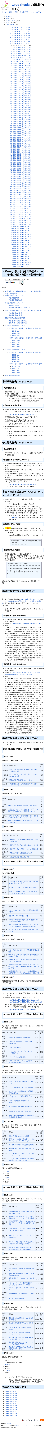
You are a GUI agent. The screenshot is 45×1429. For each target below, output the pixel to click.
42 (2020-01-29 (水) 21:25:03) (20, 110)
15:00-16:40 (16, 345)
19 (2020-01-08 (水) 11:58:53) (20, 63)
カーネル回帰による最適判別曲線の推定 (21, 1145)
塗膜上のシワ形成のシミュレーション (21, 780)
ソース (8, 23)
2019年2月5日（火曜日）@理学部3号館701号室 (25, 352)
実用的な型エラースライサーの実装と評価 (22, 887)
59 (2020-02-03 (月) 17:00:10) (20, 144)
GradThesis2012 (11, 1401)
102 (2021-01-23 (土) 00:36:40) (21, 230)
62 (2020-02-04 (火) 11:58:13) (20, 150)
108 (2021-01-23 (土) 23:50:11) (21, 242)
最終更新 (25, 12)
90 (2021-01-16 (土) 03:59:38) (20, 206)
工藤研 (7, 1172)
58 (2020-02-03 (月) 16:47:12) (20, 142)
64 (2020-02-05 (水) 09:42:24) (20, 154)
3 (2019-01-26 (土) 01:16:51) (20, 31)
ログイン (38, 12)
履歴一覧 (9, 16)
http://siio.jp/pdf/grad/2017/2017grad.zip (22, 1009)
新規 (10, 12)
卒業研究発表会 (14, 298)
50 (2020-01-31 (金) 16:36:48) (20, 126)
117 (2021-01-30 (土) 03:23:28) (21, 260)
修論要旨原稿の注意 (15, 315)
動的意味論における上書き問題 (19, 857)
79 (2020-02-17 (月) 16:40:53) (20, 184)
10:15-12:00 (16, 366)
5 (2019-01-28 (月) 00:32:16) (20, 35)
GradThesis (21, 4)
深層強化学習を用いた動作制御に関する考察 (24, 845)
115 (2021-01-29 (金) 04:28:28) (21, 256)
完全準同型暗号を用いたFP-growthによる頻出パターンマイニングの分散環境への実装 (22, 1223)
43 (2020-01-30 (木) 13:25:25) (20, 112)
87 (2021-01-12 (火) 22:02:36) (20, 200)
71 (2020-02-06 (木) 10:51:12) (20, 168)
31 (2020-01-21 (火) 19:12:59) (20, 88)
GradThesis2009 (11, 1407)
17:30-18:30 (16, 347)
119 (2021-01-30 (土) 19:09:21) (21, 264)
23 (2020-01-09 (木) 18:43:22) (20, 71)
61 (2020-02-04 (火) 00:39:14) (20, 148)
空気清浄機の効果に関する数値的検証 (21, 1087)
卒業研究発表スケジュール (14, 295)
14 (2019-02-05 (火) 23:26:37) (20, 53)
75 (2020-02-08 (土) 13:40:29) (20, 176)
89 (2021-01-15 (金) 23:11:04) (20, 204)
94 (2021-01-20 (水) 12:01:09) (20, 214)
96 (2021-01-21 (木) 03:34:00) (20, 218)
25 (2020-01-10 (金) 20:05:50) (20, 76)
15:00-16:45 (16, 371)
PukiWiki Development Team (22, 1425)
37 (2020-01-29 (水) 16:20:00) (20, 100)
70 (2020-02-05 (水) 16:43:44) (20, 166)
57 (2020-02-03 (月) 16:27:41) (20, 140)
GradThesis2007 (11, 1411)
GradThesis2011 (11, 1403)
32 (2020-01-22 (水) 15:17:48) (20, 90)
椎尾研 (7, 1364)
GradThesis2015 (11, 1395)
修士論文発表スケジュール (14, 303)
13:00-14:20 (16, 333)
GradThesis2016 (11, 1393)
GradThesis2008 (11, 1409)
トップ (4, 12)
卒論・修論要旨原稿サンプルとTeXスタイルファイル (23, 310)
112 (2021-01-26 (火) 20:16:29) (21, 250)
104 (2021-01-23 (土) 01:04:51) (21, 234)
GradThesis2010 (11, 1405)
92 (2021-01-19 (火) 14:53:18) (20, 210)
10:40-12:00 (16, 331)
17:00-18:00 (16, 361)
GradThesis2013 (11, 1399)
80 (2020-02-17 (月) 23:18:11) (20, 186)
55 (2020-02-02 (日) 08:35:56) (20, 136)
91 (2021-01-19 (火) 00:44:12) (20, 208)
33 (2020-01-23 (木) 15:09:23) (20, 92)
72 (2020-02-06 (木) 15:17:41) (20, 170)
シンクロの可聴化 (15, 1047)
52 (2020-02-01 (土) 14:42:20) (20, 130)
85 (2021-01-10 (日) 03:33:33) (20, 196)
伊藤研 (7, 1370)
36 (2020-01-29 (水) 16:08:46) (20, 98)
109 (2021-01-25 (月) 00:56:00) (21, 244)
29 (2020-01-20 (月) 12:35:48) (20, 83)
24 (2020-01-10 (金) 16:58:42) (20, 73)
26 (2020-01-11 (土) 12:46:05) (20, 77)
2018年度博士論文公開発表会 (15, 318)
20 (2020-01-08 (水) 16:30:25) (20, 65)
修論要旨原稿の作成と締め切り (19, 308)
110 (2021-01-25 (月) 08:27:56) (21, 246)
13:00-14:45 (16, 368)
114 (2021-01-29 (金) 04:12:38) (21, 254)
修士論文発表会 (14, 305)
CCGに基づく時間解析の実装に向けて (21, 1111)
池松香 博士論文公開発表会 (18, 323)
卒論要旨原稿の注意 (15, 313)
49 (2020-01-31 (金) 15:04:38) (20, 124)
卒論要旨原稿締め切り (16, 300)
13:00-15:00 (16, 357)
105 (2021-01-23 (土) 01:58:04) (21, 236)
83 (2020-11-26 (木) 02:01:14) (20, 192)
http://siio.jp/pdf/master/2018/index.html (22, 484)
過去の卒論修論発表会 (12, 375)
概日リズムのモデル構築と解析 (19, 916)
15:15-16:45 (16, 359)
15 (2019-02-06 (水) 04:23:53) (20, 55)
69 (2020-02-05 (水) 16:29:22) (20, 164)
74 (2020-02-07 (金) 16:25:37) (20, 174)
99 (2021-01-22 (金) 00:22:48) (20, 224)
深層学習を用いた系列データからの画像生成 (24, 849)
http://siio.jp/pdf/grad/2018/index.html (21, 414)
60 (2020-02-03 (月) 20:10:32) (20, 146)
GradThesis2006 (11, 1413)
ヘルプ (32, 12)
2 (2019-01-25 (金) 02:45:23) (20, 29)
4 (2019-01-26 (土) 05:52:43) (20, 33)
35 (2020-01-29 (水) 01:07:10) (20, 96)
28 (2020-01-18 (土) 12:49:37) (20, 82)
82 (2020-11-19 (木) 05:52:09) (20, 190)
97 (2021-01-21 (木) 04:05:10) (20, 220)
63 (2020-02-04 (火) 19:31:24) (20, 152)
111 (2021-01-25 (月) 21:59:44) (21, 248)
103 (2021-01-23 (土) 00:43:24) (21, 232)
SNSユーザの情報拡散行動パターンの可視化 (22, 805)
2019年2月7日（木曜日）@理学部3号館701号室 (25, 328)
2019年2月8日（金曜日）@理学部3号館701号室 (25, 338)
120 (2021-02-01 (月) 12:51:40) (21, 266)
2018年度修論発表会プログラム (16, 325)
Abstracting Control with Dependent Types (27, 623)
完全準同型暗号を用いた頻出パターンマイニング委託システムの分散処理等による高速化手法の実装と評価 (23, 966)
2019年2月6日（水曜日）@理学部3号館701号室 (25, 364)
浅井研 (7, 1178)
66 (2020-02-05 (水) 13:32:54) (20, 158)
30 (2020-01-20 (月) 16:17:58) (20, 86)
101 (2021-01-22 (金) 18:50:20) (21, 228)
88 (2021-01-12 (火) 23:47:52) (20, 202)
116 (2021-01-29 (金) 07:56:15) (21, 258)
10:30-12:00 (16, 355)
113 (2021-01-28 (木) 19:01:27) (21, 252)
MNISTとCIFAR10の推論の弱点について (21, 1293)
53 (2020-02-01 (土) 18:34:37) (20, 132)
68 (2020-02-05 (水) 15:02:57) (20, 162)
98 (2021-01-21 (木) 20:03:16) (20, 222)
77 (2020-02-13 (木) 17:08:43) (20, 180)
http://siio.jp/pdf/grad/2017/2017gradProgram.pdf (25, 1002)
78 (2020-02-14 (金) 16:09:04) (20, 182)
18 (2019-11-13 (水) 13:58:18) (20, 61)
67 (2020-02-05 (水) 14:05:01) (20, 160)
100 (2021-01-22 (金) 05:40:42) (21, 226)
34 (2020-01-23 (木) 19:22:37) (20, 94)
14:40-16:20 (16, 335)
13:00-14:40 (16, 343)
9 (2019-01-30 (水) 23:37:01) (20, 43)
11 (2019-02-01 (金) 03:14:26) (20, 47)
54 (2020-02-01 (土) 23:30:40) (20, 134)
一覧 (15, 12)
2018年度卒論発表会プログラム (16, 349)
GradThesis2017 (11, 1391)
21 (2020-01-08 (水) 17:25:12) (20, 67)
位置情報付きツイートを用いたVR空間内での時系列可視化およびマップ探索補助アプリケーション (23, 811)
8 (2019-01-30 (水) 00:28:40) (20, 41)
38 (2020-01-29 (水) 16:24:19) (20, 102)
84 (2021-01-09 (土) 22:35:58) (20, 194)
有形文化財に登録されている (30, 599)
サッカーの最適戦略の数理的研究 (20, 1037)
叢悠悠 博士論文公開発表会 (18, 321)
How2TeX (15, 517)
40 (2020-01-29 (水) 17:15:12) (20, 106)
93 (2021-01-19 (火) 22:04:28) (20, 212)
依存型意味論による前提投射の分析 (21, 853)
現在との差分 (10, 20)
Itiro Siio (9, 1423)
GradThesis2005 (11, 1415)
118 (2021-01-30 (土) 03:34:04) (21, 262)
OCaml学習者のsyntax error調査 (19, 1136)
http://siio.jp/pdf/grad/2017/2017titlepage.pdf (24, 1000)
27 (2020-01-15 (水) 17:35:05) (20, 80)
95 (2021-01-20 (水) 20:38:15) (20, 216)
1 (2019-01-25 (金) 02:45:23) (20, 27)
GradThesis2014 (11, 1397)
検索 (19, 12)
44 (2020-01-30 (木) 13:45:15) (20, 114)
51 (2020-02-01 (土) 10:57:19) (20, 128)
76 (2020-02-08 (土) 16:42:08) (20, 178)
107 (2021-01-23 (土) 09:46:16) (21, 240)
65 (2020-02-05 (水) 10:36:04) (20, 156)
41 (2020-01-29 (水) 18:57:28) (20, 108)
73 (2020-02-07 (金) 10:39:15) (20, 172)
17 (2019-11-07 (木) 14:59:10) (20, 59)
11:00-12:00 (16, 341)
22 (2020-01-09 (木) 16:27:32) (20, 69)
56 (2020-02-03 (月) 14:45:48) (20, 138)
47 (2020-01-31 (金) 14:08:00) (20, 120)
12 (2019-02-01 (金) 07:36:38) (20, 49)
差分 (7, 18)
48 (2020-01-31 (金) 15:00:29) (20, 122)
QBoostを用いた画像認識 (17, 1057)
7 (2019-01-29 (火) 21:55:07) (20, 39)
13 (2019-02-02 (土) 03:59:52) (20, 51)
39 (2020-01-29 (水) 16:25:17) (20, 104)
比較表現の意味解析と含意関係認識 (20, 1106)
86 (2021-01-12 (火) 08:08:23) (20, 198)
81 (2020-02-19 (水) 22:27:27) (20, 188)
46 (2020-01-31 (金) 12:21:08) (20, 118)
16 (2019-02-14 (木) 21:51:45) (20, 57)
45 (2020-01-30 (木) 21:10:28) (20, 116)
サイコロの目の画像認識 (16, 1298)
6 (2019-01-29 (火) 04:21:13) (20, 37)
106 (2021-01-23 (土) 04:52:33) (21, 238)
